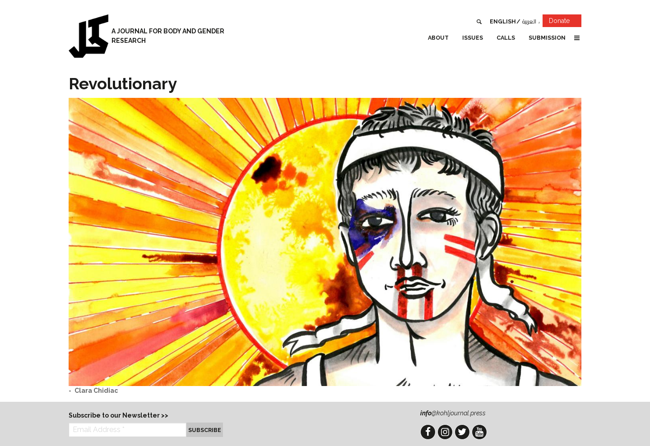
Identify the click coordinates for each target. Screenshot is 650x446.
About (438, 37)
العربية (529, 21)
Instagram (445, 432)
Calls (506, 37)
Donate (565, 22)
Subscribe (204, 430)
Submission (547, 37)
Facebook (428, 432)
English (503, 21)
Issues (472, 37)
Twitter (462, 432)
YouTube (479, 432)
